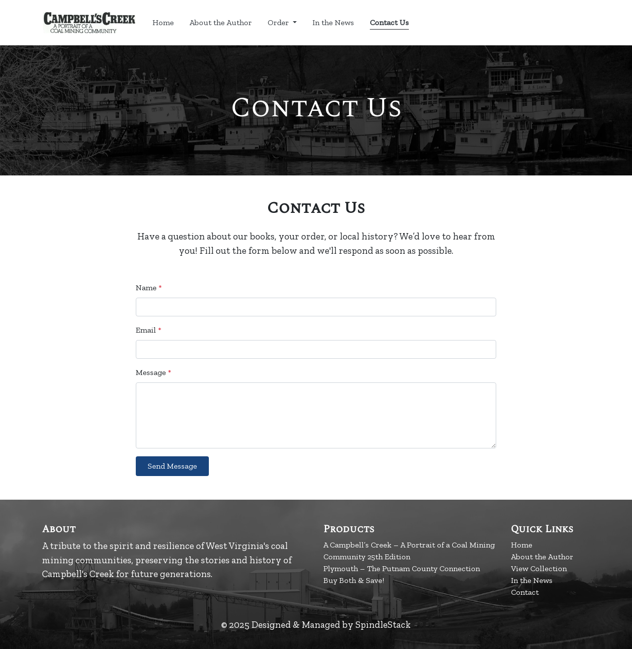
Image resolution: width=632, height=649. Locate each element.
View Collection (539, 568)
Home (163, 22)
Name (149, 287)
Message (153, 372)
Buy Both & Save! (353, 580)
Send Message (172, 466)
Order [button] (279, 22)
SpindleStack (383, 624)
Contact (525, 592)
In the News (333, 22)
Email (148, 330)
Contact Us (389, 22)
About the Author (221, 22)
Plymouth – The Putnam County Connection (401, 568)
